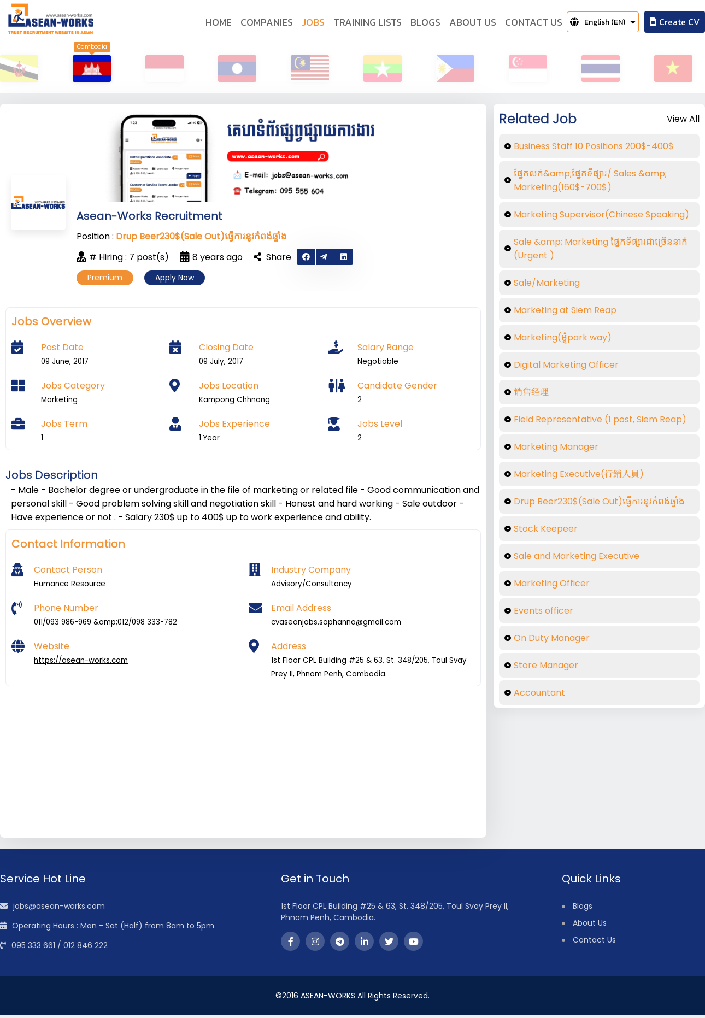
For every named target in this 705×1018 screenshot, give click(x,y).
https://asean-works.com (81, 663)
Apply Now (174, 280)
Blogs (582, 909)
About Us (590, 926)
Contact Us (594, 943)
